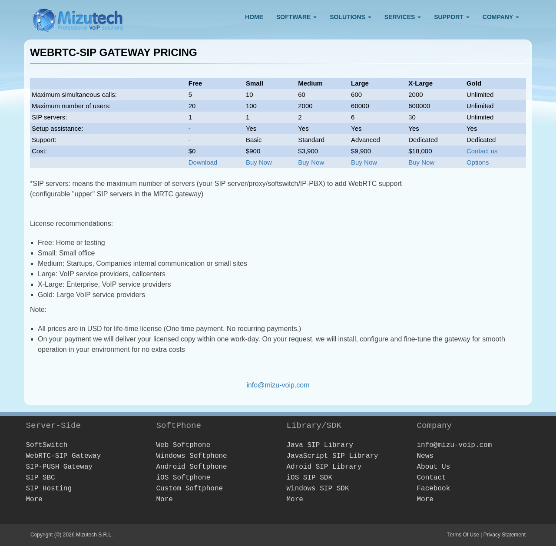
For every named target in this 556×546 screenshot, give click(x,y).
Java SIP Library (319, 445)
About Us (433, 467)
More (34, 499)
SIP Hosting (49, 489)
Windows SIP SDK (317, 489)
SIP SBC (40, 478)
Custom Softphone (189, 489)
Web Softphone (183, 445)
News (425, 456)
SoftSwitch (46, 445)
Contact (431, 478)
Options (478, 162)
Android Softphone (191, 467)
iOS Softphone (183, 478)
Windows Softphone (191, 456)
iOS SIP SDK (309, 478)
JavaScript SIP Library (332, 456)
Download (203, 162)
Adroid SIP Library (323, 467)
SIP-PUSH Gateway (59, 467)
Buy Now (259, 162)
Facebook (433, 489)
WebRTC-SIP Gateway (63, 456)
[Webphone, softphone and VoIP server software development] (78, 18)
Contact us (482, 151)
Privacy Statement (504, 535)
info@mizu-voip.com (277, 385)
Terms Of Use (463, 535)
